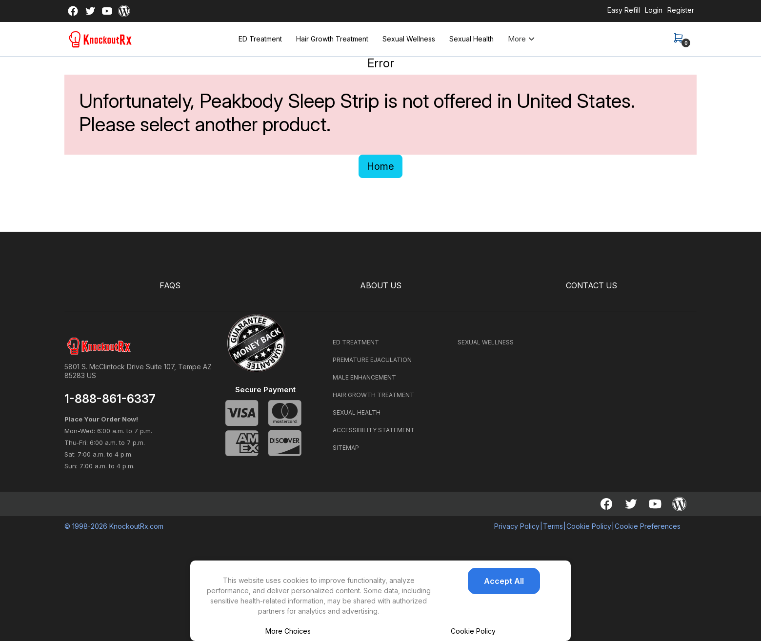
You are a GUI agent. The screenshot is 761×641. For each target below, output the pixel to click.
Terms (553, 526)
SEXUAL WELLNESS (486, 342)
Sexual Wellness (408, 39)
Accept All (504, 581)
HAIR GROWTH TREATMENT (373, 395)
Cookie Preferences (648, 526)
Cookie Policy (473, 631)
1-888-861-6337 (110, 399)
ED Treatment (260, 39)
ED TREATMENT (356, 342)
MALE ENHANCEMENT (364, 377)
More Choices (288, 631)
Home (380, 166)
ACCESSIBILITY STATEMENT (374, 430)
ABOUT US (380, 285)
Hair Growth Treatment (332, 39)
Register (680, 10)
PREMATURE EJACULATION (372, 359)
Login (653, 10)
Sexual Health (471, 39)
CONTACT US (591, 285)
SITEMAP (346, 447)
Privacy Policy (517, 526)
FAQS (170, 285)
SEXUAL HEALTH (356, 412)
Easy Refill (623, 10)
